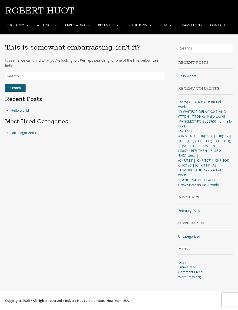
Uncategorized (22, 132)
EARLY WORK (75, 25)
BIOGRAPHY (14, 25)
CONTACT (218, 25)
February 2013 (189, 210)
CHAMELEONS (191, 25)
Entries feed (187, 267)
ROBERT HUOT (39, 11)
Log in (183, 262)
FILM (163, 25)
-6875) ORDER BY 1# (194, 102)
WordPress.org (189, 277)
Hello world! (20, 110)
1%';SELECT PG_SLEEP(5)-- (198, 121)
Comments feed (190, 272)
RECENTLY (106, 25)
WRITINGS (44, 25)
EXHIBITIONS (137, 25)
